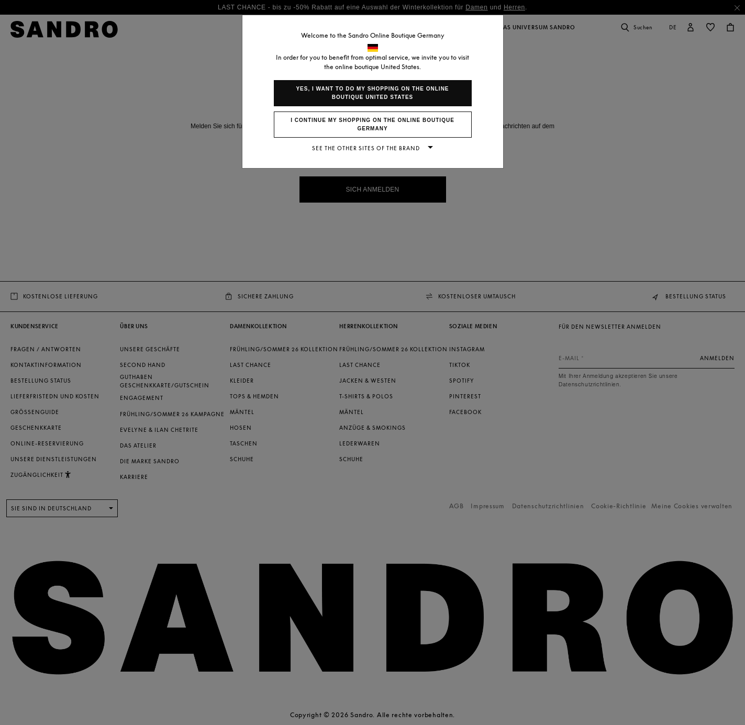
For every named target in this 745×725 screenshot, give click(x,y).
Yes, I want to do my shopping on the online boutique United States (372, 93)
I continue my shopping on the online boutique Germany (372, 124)
